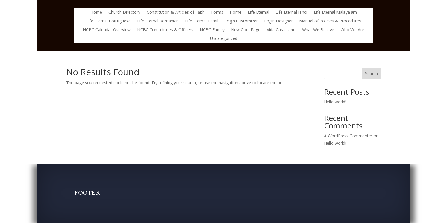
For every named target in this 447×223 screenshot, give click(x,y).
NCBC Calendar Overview (107, 30)
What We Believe (318, 30)
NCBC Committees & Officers (165, 30)
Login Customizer (241, 21)
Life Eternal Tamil (201, 21)
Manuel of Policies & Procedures (330, 21)
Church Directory (124, 12)
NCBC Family (212, 30)
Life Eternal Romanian (158, 21)
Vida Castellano (281, 30)
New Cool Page (245, 30)
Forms (217, 12)
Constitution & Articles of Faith (176, 12)
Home (96, 12)
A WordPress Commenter (348, 136)
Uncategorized (223, 38)
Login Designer (278, 21)
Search (371, 73)
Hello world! (335, 102)
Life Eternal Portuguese (108, 21)
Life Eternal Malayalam (335, 12)
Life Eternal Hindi (291, 12)
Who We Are (352, 30)
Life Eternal (258, 12)
